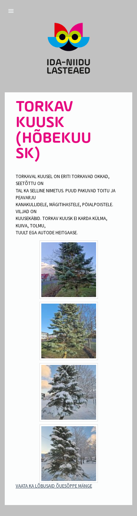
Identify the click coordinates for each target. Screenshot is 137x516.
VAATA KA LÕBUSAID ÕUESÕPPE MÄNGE (54, 486)
